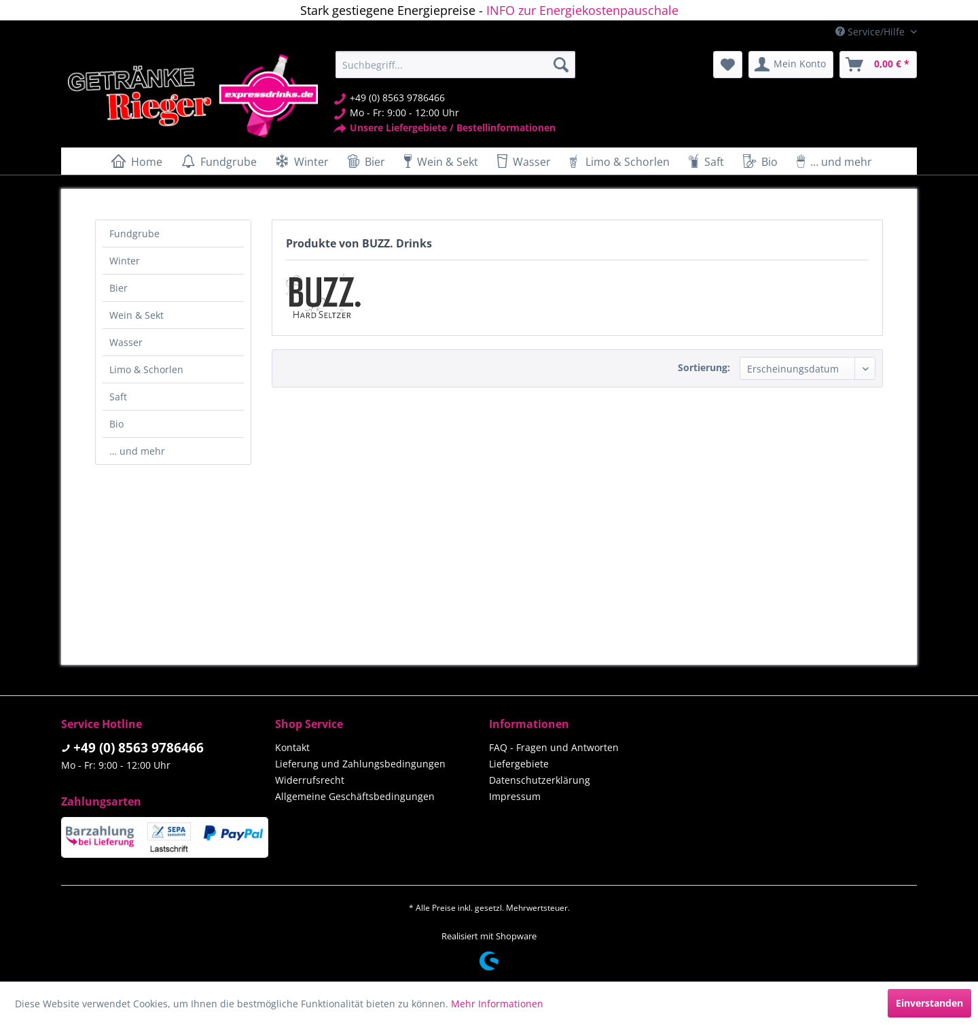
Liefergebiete (519, 763)
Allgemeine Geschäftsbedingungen (355, 796)
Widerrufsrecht (309, 780)
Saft (118, 396)
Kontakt (292, 747)
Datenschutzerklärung (539, 780)
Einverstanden (929, 1002)
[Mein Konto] (790, 64)
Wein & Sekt (136, 315)
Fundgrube (134, 233)
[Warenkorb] (878, 64)
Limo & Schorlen (146, 369)
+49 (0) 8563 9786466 (138, 748)
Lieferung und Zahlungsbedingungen (360, 763)
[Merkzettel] (727, 64)
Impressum (515, 796)
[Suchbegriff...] (455, 64)
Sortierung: (704, 367)
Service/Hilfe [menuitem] (871, 31)
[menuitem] (455, 64)
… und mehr (137, 451)
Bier (118, 287)
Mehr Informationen (497, 1003)
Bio (116, 423)
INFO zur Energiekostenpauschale (582, 10)
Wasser (126, 342)
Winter (124, 260)
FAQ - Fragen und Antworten (554, 747)
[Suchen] (561, 64)
